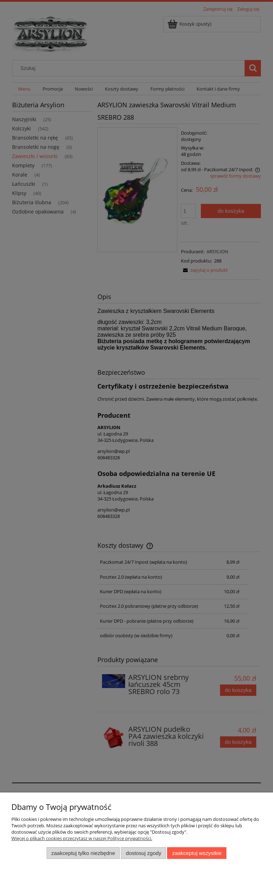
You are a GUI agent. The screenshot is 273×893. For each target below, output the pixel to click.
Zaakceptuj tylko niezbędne (83, 853)
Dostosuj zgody (143, 853)
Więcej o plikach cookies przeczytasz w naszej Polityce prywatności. (81, 838)
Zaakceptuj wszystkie (196, 853)
